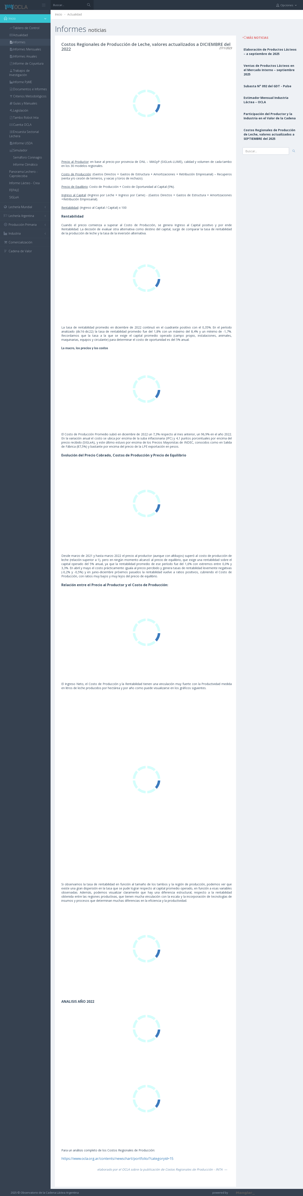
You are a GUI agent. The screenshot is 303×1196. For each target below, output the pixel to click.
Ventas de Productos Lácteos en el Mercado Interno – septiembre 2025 (269, 70)
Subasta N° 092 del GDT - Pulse (267, 86)
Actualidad (74, 14)
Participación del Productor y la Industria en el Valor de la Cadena (270, 116)
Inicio (58, 14)
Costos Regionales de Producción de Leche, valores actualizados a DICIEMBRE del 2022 (145, 46)
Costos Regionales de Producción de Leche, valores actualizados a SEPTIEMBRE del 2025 (269, 134)
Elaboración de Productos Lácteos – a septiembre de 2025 (270, 51)
